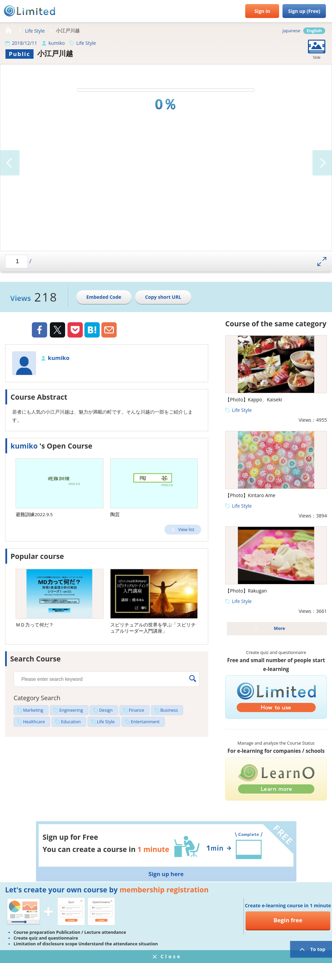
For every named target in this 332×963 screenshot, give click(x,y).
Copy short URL (163, 297)
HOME (8, 30)
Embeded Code (103, 297)
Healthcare (34, 722)
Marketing (33, 710)
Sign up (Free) (304, 11)
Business (169, 710)
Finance (136, 710)
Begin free (287, 920)
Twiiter (57, 330)
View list (186, 529)
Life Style (35, 31)
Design (106, 710)
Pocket (75, 330)
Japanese (291, 31)
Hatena (92, 330)
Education (71, 722)
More (279, 628)
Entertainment (145, 722)
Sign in (262, 11)
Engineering (71, 710)
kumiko (56, 43)
